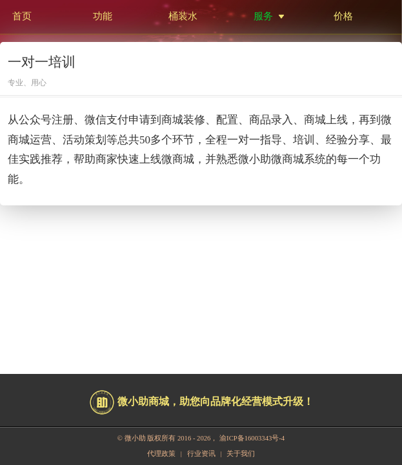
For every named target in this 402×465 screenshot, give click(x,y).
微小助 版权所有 (150, 438)
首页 (22, 15)
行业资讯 (201, 453)
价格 (343, 15)
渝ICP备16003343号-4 (252, 438)
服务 (263, 15)
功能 (102, 15)
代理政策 (161, 453)
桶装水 (182, 15)
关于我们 (240, 453)
